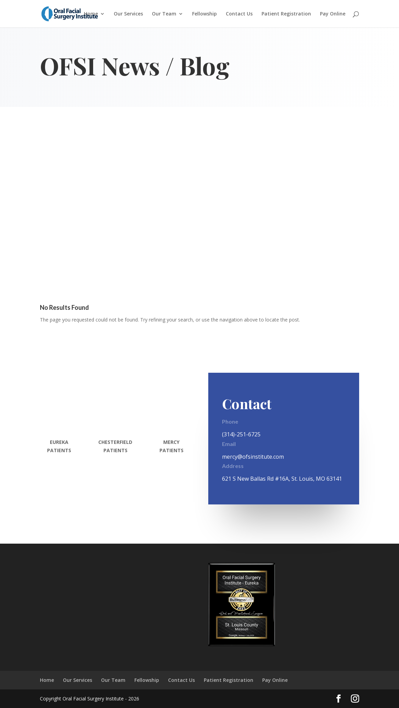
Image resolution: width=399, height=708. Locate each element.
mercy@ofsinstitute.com (253, 456)
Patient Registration (286, 14)
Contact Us (239, 14)
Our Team (164, 14)
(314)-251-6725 (241, 434)
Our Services (128, 14)
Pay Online (332, 14)
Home (91, 14)
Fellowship (204, 14)
